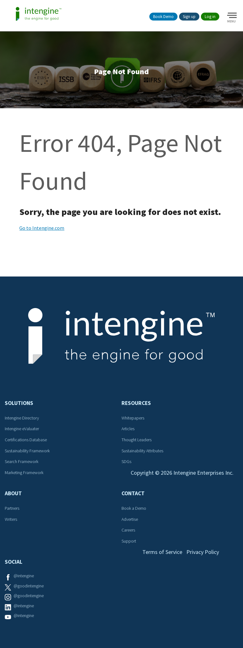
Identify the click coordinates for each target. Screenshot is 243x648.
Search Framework (21, 461)
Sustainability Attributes (142, 451)
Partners (12, 508)
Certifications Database (26, 440)
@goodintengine (29, 586)
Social (13, 561)
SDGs (126, 461)
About (13, 493)
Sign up (189, 16)
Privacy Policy (202, 552)
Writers (11, 519)
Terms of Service (162, 552)
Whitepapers (133, 418)
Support (129, 541)
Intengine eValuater (22, 428)
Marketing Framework (24, 472)
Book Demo (163, 16)
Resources (136, 403)
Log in (210, 16)
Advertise (130, 519)
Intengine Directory (22, 418)
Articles (128, 428)
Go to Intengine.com (41, 228)
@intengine (24, 576)
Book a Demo (134, 508)
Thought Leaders (137, 440)
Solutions (19, 403)
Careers (128, 530)
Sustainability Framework (27, 451)
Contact (133, 493)
